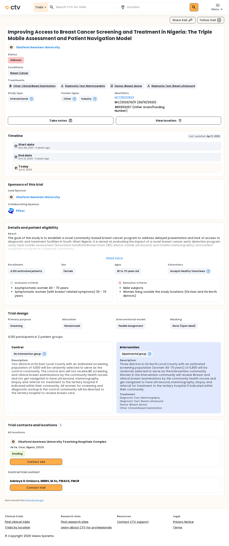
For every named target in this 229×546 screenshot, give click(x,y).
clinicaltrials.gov (34, 500)
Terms (177, 527)
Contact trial (36, 488)
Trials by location (17, 527)
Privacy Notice (183, 522)
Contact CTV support (133, 522)
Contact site (36, 462)
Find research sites (74, 522)
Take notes (61, 121)
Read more (114, 258)
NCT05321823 (124, 97)
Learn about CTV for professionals (86, 527)
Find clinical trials (17, 522)
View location (169, 121)
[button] (19, 73)
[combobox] (85, 7)
